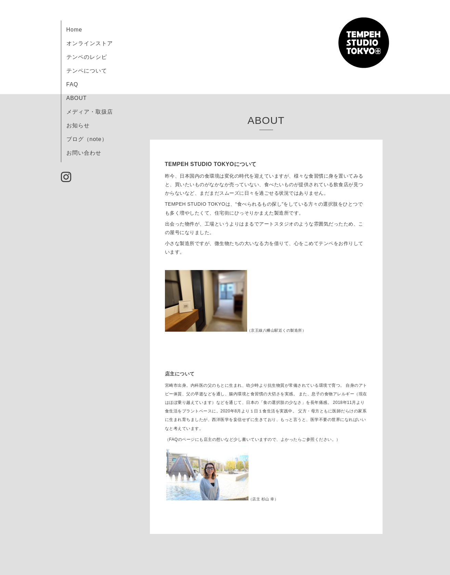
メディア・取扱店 (89, 112)
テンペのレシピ (86, 57)
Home (74, 30)
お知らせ (78, 125)
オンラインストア (89, 43)
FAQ (72, 84)
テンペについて (86, 71)
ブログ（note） (86, 139)
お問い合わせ (83, 153)
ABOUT (76, 98)
